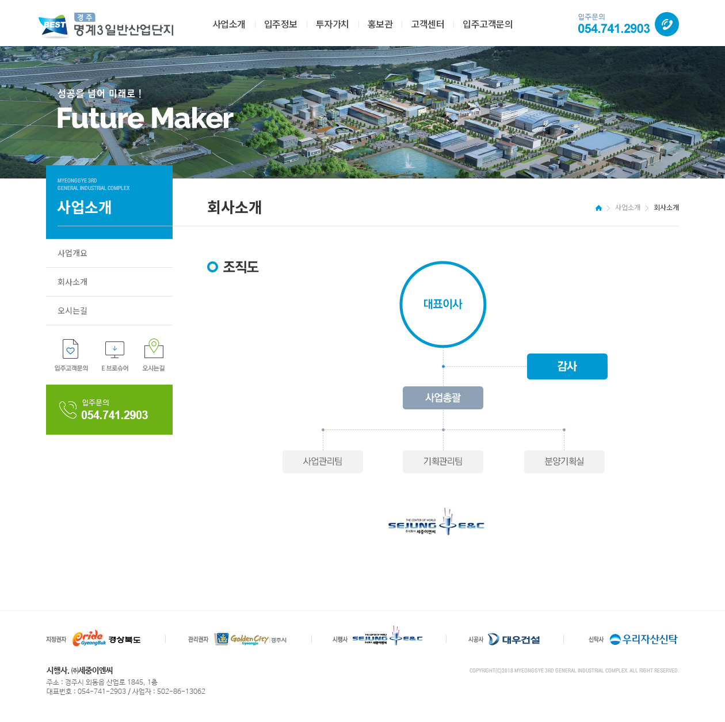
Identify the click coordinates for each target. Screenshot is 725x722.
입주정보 (280, 24)
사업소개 (229, 24)
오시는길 (72, 310)
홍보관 (380, 24)
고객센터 (427, 24)
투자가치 (332, 24)
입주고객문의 (488, 24)
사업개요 (72, 253)
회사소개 (72, 281)
